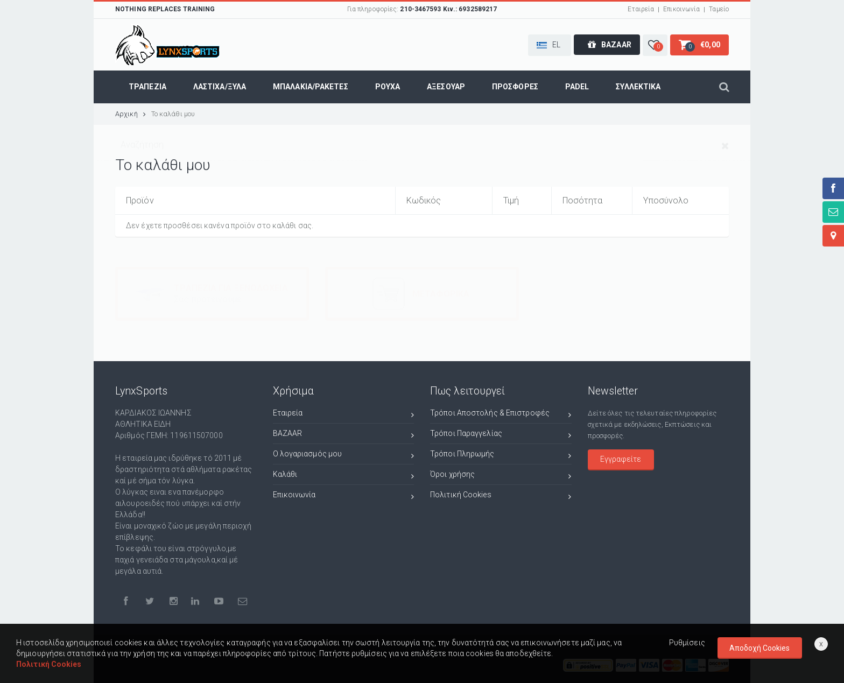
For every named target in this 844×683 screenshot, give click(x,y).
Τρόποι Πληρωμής (501, 455)
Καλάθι (343, 475)
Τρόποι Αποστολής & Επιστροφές (501, 414)
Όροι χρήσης (501, 475)
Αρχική (130, 114)
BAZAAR (343, 434)
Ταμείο (719, 9)
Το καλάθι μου (173, 114)
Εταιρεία (641, 9)
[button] (549, 45)
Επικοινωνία (681, 9)
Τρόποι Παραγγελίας (501, 434)
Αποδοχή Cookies (759, 648)
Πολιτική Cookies (501, 496)
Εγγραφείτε (620, 458)
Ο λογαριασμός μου (343, 455)
